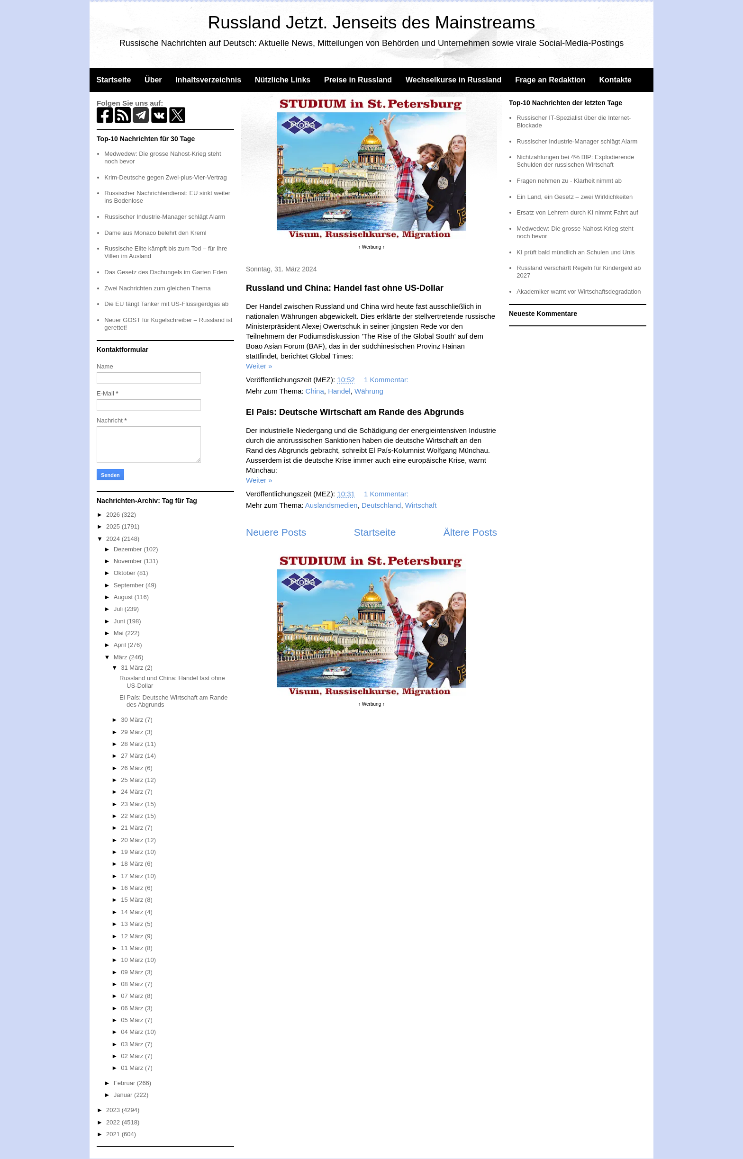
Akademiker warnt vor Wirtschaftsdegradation (578, 291)
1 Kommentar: (387, 380)
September (129, 585)
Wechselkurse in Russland (453, 80)
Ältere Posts (470, 532)
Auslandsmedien (331, 505)
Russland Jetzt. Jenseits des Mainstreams (371, 22)
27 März (133, 755)
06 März (133, 1008)
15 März (133, 899)
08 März (133, 984)
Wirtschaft (421, 505)
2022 (114, 1122)
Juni (120, 621)
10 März (133, 959)
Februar (125, 1083)
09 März (133, 972)
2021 (114, 1134)
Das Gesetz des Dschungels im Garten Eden (165, 272)
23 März (133, 804)
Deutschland (381, 505)
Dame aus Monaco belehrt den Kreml (155, 232)
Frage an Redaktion (550, 80)
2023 (114, 1110)
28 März (133, 743)
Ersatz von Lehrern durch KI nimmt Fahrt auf (577, 212)
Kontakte (615, 80)
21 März (133, 827)
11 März (133, 948)
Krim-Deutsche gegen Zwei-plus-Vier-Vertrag (165, 177)
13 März (133, 923)
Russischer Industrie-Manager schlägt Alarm (164, 216)
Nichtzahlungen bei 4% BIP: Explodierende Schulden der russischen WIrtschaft (575, 160)
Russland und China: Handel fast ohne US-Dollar (345, 288)
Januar (124, 1094)
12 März (133, 936)
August (124, 597)
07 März (133, 995)
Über (153, 80)
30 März (133, 719)
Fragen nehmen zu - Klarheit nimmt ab (569, 180)
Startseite (113, 80)
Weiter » (259, 366)
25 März (133, 779)
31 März (133, 667)
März (121, 657)
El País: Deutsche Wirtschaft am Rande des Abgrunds (355, 412)
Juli (119, 608)
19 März (133, 851)
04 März (133, 1031)
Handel (339, 391)
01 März (133, 1067)
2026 (114, 514)
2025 (114, 526)
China (315, 391)
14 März (133, 912)
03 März (133, 1044)
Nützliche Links (282, 80)
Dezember (129, 549)
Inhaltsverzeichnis (208, 80)
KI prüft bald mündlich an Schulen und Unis (575, 252)
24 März (133, 791)
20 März (133, 840)
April (121, 644)
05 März (133, 1020)
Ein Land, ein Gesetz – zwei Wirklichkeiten (574, 196)
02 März (133, 1056)
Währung (368, 391)
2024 (114, 538)
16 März (133, 887)
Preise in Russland (358, 80)
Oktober (125, 572)
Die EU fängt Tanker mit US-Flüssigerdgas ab (166, 303)
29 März (133, 732)
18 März (133, 863)
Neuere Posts (276, 532)
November (129, 561)
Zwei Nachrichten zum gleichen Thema (157, 288)
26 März (133, 768)
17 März (133, 876)
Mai (120, 633)
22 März (133, 815)
